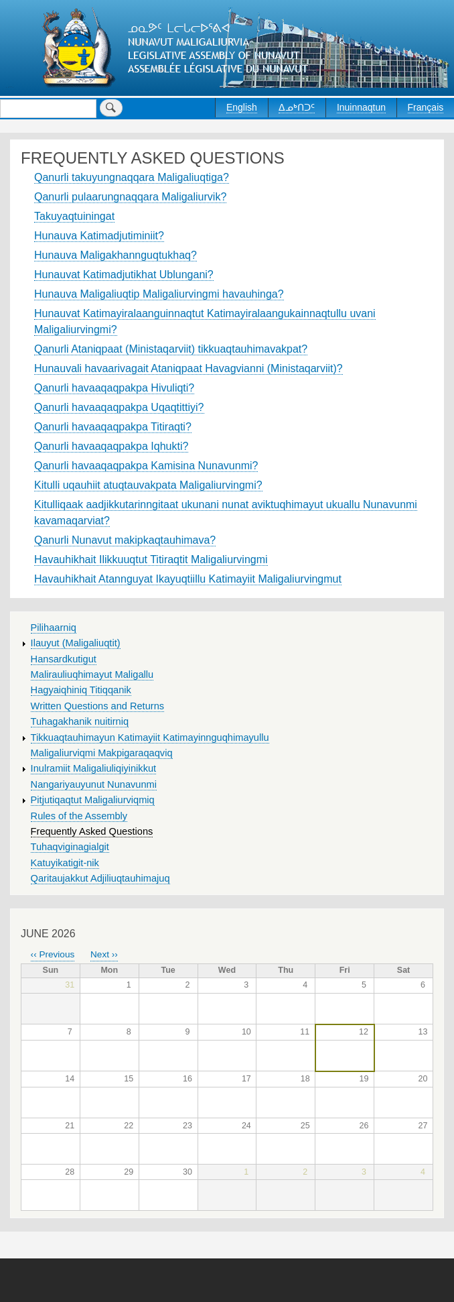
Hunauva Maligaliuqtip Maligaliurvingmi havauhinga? (159, 294)
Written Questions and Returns (98, 706)
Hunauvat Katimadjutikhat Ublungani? (124, 274)
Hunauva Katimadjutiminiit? (99, 235)
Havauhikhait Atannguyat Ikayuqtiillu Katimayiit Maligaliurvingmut (188, 579)
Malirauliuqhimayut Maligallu (92, 674)
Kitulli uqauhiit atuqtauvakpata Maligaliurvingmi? (148, 485)
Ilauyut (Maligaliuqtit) (76, 643)
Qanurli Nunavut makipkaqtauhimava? (125, 540)
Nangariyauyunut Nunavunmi (94, 784)
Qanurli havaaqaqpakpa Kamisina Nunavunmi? (146, 465)
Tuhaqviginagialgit (70, 846)
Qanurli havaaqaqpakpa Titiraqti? (113, 426)
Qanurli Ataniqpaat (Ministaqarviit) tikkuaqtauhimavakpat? (170, 349)
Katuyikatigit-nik (65, 862)
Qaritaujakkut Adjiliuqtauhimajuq (100, 878)
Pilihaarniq (53, 627)
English (241, 107)
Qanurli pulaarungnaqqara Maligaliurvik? (130, 196)
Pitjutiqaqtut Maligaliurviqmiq (93, 799)
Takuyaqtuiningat (74, 216)
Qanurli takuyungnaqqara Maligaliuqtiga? (131, 177)
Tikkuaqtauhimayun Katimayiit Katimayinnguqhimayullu (150, 737)
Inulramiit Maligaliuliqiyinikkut (94, 768)
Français (426, 107)
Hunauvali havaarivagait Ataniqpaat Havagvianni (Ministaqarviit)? (188, 368)
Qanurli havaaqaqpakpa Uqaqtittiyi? (119, 407)
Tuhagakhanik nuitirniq (80, 721)
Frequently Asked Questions (92, 831)
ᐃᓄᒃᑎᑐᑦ (297, 107)
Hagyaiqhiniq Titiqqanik (81, 690)
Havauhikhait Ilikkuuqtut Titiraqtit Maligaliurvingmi (151, 559)
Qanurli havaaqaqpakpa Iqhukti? (111, 446)
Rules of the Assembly (79, 816)
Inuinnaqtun (361, 107)
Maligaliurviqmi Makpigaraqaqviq (102, 753)
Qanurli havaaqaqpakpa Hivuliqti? (114, 388)
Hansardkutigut (63, 659)
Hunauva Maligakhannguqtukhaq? (115, 255)
